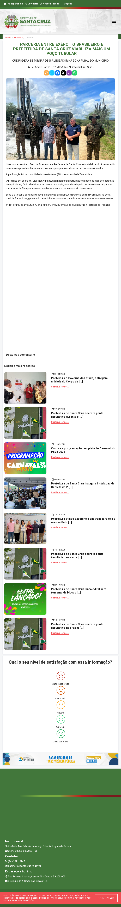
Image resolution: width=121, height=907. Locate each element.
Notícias (18, 37)
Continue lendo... (60, 387)
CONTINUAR (106, 898)
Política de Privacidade (50, 898)
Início (8, 37)
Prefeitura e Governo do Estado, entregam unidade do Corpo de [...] (79, 379)
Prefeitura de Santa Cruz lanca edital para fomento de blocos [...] (78, 590)
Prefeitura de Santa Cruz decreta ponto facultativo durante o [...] (77, 415)
